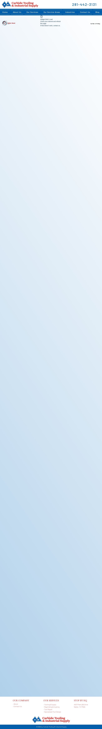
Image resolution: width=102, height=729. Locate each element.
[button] (70, 12)
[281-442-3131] (84, 4)
